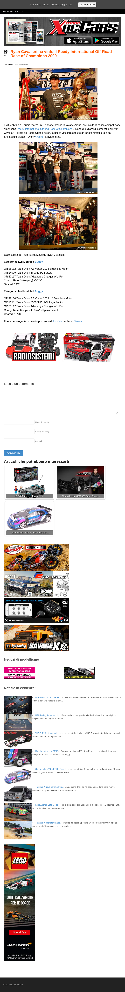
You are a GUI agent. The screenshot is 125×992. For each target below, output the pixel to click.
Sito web (38, 441)
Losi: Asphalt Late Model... (47, 805)
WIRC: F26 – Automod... (46, 733)
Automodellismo (21, 65)
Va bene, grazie (87, 4)
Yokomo (78, 321)
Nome (42, 422)
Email (42, 432)
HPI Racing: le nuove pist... (48, 715)
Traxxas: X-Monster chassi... (48, 823)
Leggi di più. (66, 4)
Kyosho (39, 136)
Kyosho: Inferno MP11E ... (47, 751)
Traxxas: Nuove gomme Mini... (49, 787)
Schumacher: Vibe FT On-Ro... (49, 769)
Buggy (39, 261)
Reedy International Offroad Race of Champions (44, 129)
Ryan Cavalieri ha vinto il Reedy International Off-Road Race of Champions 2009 (61, 53)
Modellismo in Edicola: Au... (48, 697)
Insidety (57, 321)
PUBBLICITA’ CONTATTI (12, 12)
